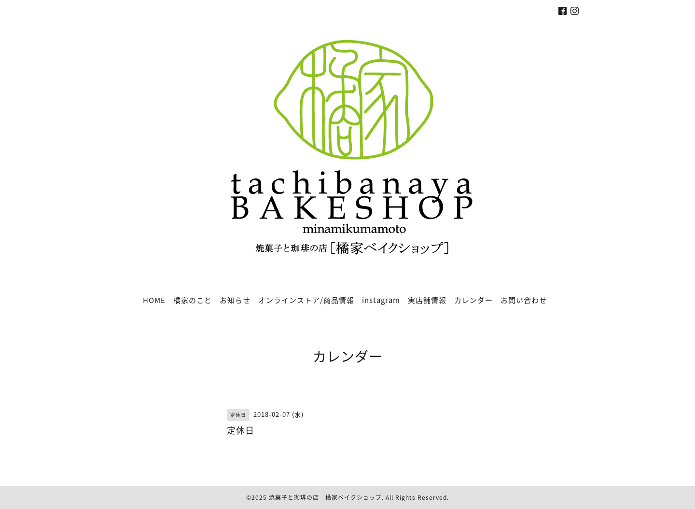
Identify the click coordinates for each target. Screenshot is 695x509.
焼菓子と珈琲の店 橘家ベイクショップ (325, 497)
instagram (381, 300)
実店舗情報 (427, 300)
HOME (154, 300)
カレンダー (473, 300)
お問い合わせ (523, 300)
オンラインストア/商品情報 (306, 300)
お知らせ (235, 300)
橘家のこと (192, 300)
